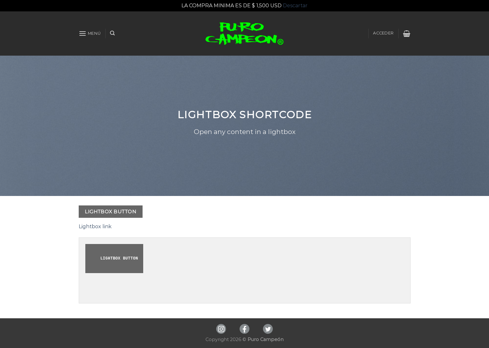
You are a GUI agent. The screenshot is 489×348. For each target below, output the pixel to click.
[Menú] (90, 33)
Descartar (295, 6)
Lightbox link (95, 226)
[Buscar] (112, 33)
